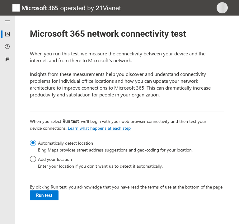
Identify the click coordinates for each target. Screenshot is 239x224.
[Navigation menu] (7, 22)
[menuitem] (7, 34)
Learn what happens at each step (99, 128)
